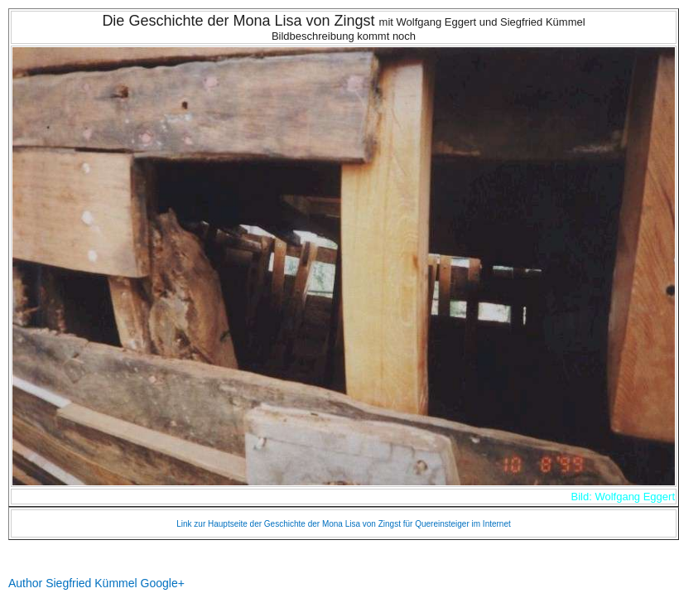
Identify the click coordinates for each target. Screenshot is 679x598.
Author (25, 583)
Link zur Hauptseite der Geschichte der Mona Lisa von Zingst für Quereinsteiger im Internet (343, 523)
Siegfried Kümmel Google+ (115, 583)
